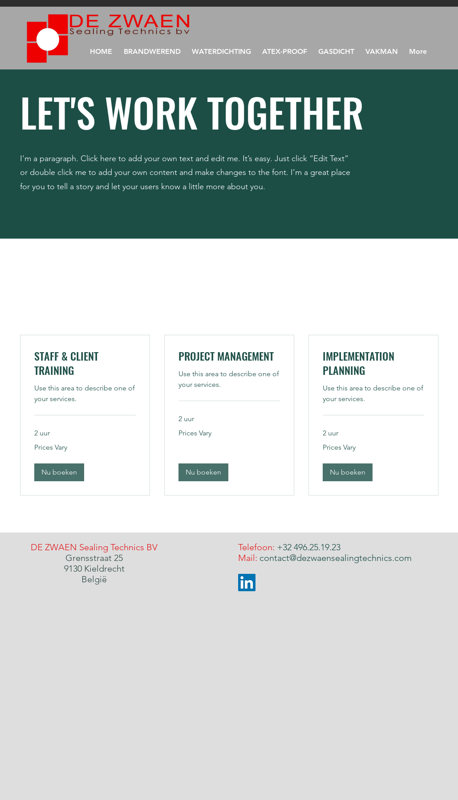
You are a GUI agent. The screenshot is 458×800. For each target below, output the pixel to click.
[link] (85, 363)
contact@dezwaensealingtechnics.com (335, 557)
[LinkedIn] (246, 582)
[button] (382, 51)
